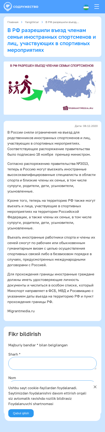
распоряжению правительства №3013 (56, 163)
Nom (12, 378)
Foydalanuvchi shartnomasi (30, 404)
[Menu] (96, 6)
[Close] (95, 387)
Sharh (14, 354)
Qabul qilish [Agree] (21, 413)
